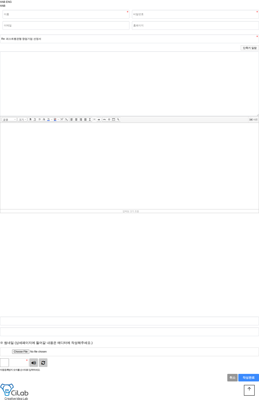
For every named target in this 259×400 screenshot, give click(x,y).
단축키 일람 (250, 47)
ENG (9, 1)
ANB (2, 1)
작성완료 (249, 377)
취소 (232, 377)
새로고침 (43, 362)
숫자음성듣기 (33, 362)
